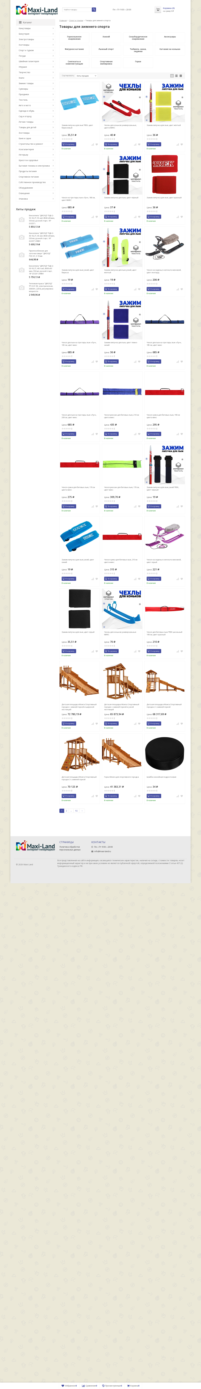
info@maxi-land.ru (102, 851)
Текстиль (23, 99)
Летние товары (26, 122)
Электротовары (26, 39)
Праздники (24, 94)
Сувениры (23, 88)
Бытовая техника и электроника (34, 165)
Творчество (24, 72)
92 (76, 810)
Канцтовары (25, 28)
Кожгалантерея (26, 149)
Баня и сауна (25, 138)
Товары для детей (27, 127)
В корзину (68, 144)
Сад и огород (25, 116)
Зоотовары (24, 133)
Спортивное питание (29, 176)
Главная (63, 20)
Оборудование (26, 187)
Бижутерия (24, 33)
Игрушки (23, 66)
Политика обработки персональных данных (70, 848)
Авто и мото (25, 105)
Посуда (22, 55)
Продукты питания (28, 171)
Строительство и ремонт (31, 144)
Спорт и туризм (76, 20)
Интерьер (23, 154)
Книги (21, 77)
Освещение (24, 193)
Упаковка (23, 198)
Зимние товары (26, 83)
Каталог (25, 22)
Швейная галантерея (29, 61)
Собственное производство (32, 182)
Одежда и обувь (26, 110)
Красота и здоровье (28, 160)
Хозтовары (24, 44)
